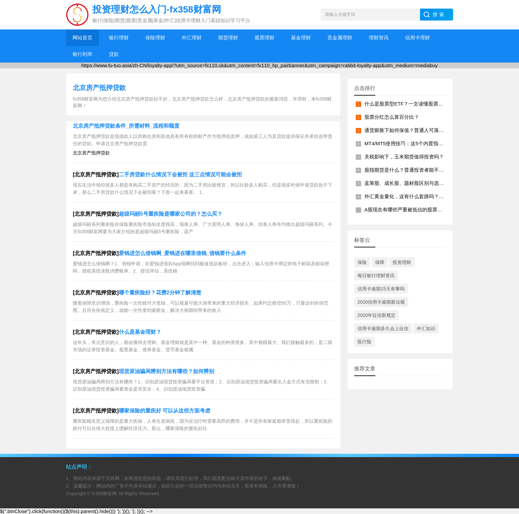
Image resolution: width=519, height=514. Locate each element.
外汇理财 (192, 37)
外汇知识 (426, 328)
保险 (362, 262)
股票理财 (264, 37)
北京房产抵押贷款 (99, 87)
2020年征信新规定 (376, 315)
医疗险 (364, 341)
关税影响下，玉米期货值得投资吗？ (404, 156)
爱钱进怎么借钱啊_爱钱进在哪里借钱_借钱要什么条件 (183, 253)
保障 (379, 262)
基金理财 (301, 37)
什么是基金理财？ (140, 332)
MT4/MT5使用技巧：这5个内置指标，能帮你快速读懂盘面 (428, 143)
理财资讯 (379, 37)
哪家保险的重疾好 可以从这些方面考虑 (164, 410)
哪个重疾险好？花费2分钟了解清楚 (160, 292)
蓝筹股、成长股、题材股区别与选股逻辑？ (411, 183)
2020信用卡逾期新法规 (381, 302)
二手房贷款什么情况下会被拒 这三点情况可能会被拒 (180, 174)
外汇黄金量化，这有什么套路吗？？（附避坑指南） (421, 196)
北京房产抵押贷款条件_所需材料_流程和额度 (126, 126)
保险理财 (155, 37)
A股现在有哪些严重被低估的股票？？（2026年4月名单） (427, 209)
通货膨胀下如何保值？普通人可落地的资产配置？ (419, 130)
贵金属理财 (339, 37)
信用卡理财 (417, 37)
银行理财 (119, 37)
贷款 (114, 54)
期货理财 (228, 37)
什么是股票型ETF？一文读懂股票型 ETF (409, 104)
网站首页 (82, 37)
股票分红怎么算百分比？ (391, 117)
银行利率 (82, 54)
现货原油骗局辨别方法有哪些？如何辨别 (166, 371)
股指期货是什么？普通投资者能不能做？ (409, 170)
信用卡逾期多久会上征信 (382, 328)
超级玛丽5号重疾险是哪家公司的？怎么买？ (170, 214)
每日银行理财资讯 (376, 275)
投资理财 (402, 262)
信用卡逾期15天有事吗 (380, 288)
